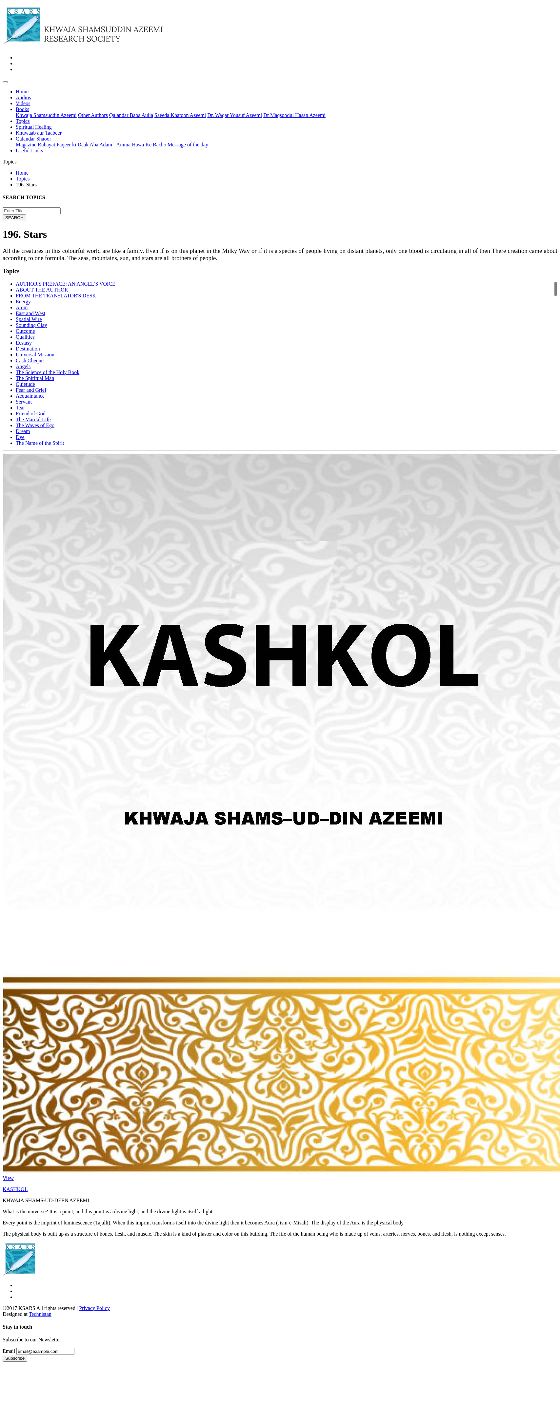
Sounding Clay (31, 325)
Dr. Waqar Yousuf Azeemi (234, 115)
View (8, 1178)
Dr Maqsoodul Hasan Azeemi (294, 115)
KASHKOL (15, 1189)
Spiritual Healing (34, 127)
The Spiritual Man (35, 378)
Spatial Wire (29, 319)
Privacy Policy (94, 1308)
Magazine (26, 144)
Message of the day (188, 144)
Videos (23, 103)
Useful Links (29, 150)
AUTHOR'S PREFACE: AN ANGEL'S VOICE (65, 284)
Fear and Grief (31, 390)
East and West (30, 313)
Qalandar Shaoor (33, 139)
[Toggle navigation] (5, 82)
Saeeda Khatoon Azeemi (180, 115)
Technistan (40, 1314)
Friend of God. (31, 413)
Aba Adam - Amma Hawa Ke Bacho (128, 144)
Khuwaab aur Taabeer (39, 133)
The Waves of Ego (35, 425)
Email (9, 1351)
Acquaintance (30, 396)
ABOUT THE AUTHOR (42, 290)
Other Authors (93, 115)
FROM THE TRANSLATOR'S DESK (56, 295)
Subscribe (15, 1358)
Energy (23, 301)
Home (22, 91)
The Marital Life (33, 419)
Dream (23, 431)
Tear (20, 407)
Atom (22, 307)
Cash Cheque (30, 360)
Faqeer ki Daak (72, 144)
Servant (24, 402)
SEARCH (14, 217)
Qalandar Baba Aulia (131, 115)
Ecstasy (24, 343)
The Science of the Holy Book (47, 372)
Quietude (25, 384)
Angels (23, 366)
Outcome (25, 331)
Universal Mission (35, 354)
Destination (28, 348)
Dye (20, 437)
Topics (23, 121)
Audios (23, 97)
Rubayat (46, 144)
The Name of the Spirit (40, 443)
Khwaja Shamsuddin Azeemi (46, 115)
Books (22, 109)
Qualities (25, 337)
